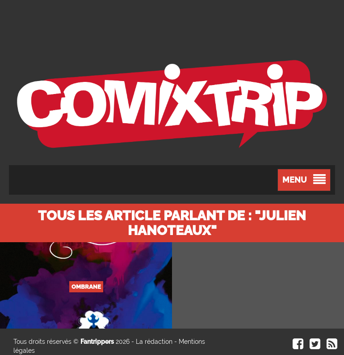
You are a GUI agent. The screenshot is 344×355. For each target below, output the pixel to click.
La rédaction (154, 341)
